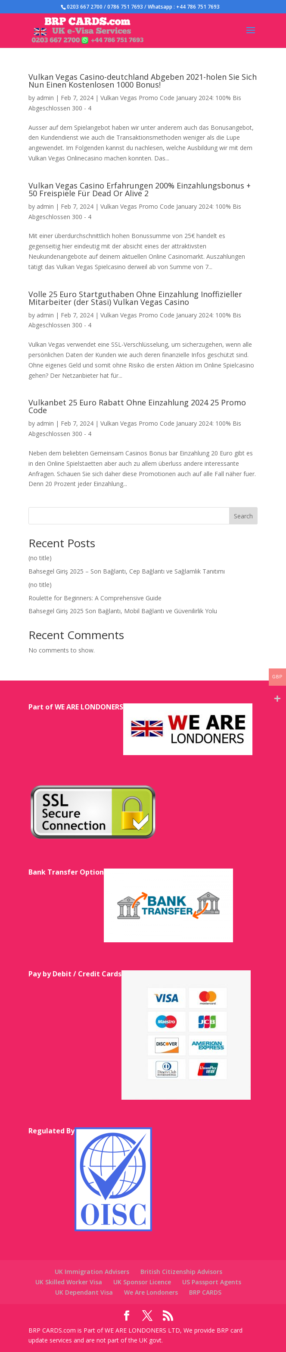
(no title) (40, 558)
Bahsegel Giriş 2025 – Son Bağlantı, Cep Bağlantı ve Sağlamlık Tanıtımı (126, 571)
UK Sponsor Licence (142, 1282)
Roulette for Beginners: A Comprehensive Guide (95, 598)
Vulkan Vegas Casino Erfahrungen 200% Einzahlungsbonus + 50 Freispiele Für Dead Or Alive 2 (139, 189)
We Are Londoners (151, 1292)
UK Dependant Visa (84, 1292)
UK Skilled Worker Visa (68, 1282)
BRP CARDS (205, 1292)
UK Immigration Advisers (92, 1271)
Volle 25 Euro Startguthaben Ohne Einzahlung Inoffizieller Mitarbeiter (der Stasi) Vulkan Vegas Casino (135, 298)
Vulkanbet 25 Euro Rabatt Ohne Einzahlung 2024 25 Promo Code (137, 406)
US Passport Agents (211, 1282)
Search (243, 516)
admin (45, 98)
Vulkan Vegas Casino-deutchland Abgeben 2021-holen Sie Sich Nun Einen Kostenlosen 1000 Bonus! (142, 81)
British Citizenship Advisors (181, 1271)
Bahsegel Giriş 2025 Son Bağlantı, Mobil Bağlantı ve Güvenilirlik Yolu (122, 611)
